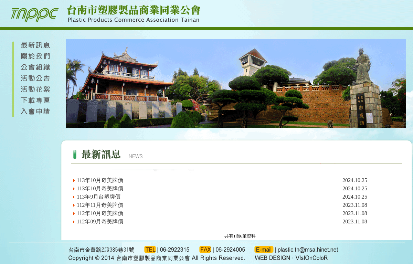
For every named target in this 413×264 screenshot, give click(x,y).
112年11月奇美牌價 (100, 205)
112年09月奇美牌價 (100, 221)
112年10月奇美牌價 (100, 213)
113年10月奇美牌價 (100, 180)
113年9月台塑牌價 (98, 197)
